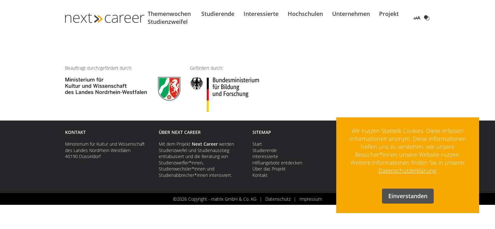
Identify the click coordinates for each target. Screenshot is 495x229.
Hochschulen (305, 13)
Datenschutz (278, 199)
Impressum (310, 199)
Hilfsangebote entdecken (277, 163)
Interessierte (261, 13)
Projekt (389, 13)
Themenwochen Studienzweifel (169, 17)
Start (257, 144)
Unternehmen (351, 13)
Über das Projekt (269, 169)
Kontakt (260, 175)
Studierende (217, 13)
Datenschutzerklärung (407, 170)
